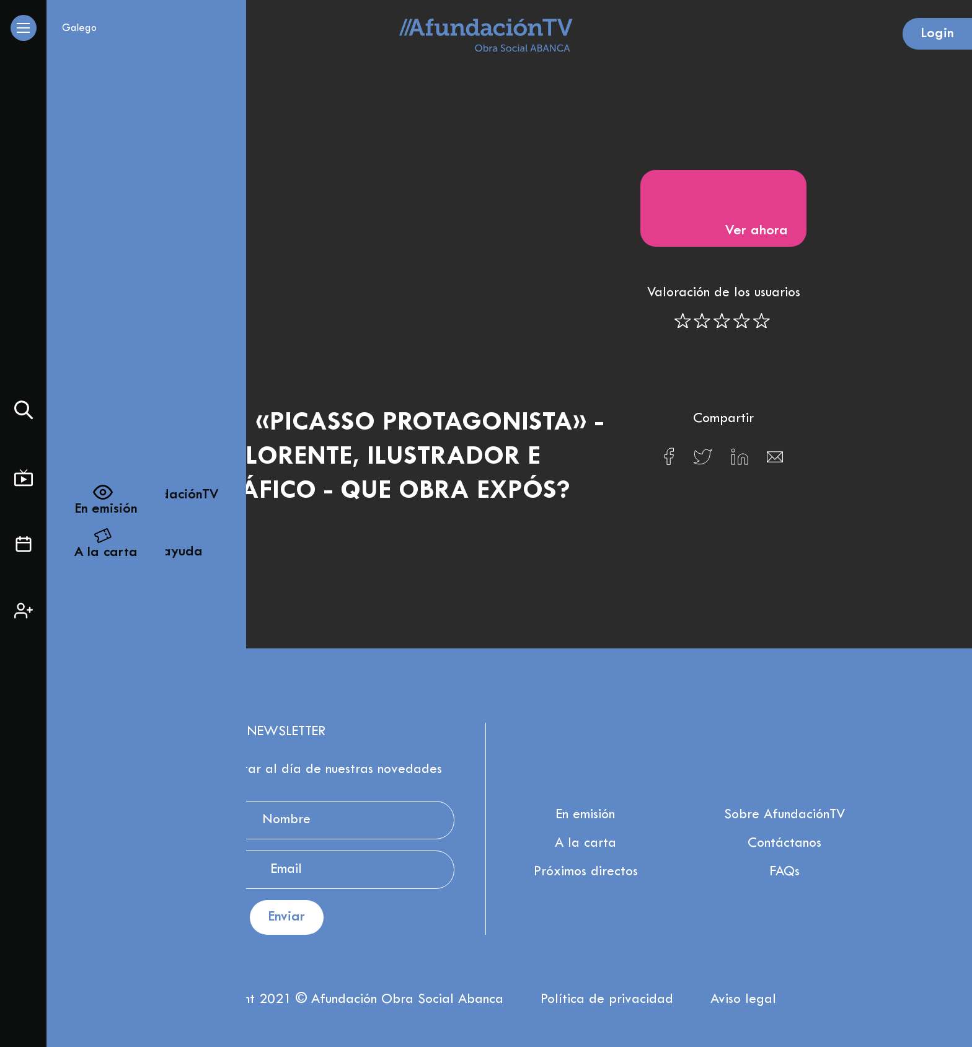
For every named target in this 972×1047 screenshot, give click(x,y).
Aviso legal (743, 1000)
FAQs (785, 872)
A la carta (585, 843)
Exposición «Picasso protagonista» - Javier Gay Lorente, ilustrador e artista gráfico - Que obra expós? (350, 457)
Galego (79, 28)
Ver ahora (723, 207)
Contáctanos (784, 843)
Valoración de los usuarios (723, 293)
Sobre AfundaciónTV (784, 815)
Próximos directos (586, 872)
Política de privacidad (607, 1000)
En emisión (585, 815)
